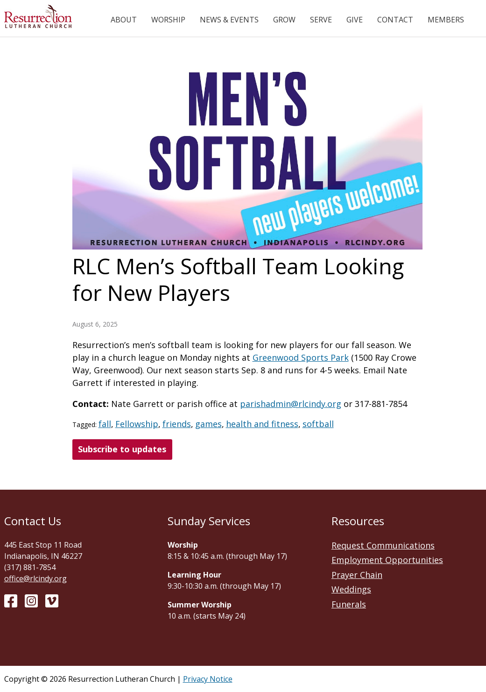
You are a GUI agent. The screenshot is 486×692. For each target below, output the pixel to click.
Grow (284, 19)
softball (318, 423)
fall (105, 423)
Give (354, 19)
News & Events (229, 19)
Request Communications (383, 545)
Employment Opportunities (387, 559)
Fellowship (136, 423)
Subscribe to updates (122, 449)
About (124, 19)
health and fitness (262, 423)
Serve (321, 19)
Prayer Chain (356, 574)
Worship (168, 19)
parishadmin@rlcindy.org (290, 403)
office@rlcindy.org (35, 578)
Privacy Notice (207, 679)
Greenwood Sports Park (301, 357)
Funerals (348, 604)
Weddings (351, 589)
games (208, 423)
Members (446, 19)
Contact (395, 19)
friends (176, 423)
